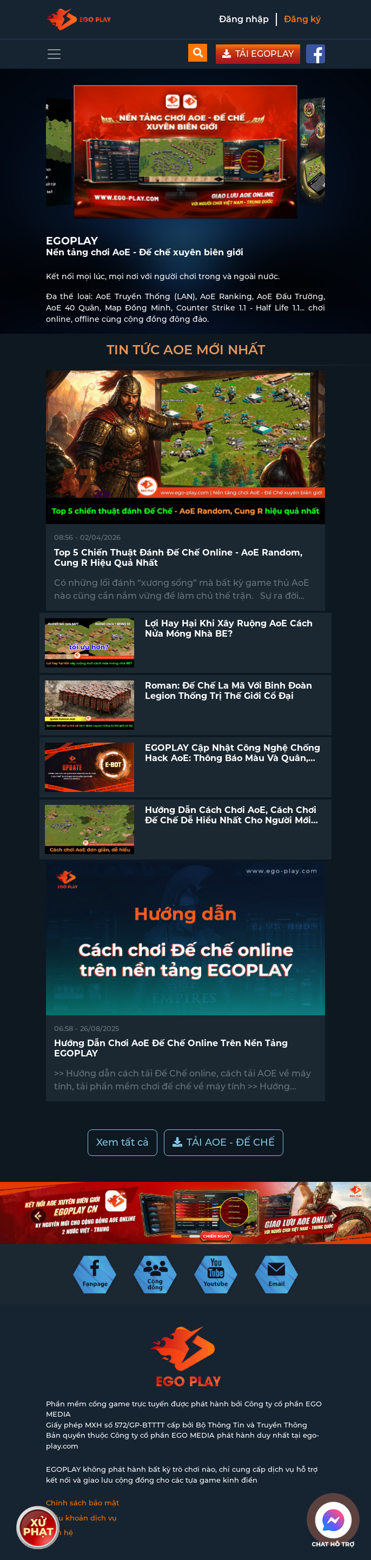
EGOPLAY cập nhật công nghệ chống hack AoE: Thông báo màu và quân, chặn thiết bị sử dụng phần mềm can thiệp (233, 763)
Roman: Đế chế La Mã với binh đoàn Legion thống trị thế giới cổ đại (228, 690)
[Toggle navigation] (54, 54)
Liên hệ (59, 1532)
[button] (176, 1236)
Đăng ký (302, 19)
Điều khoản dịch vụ (81, 1517)
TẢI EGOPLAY (258, 54)
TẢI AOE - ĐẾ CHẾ (224, 1142)
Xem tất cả (122, 1142)
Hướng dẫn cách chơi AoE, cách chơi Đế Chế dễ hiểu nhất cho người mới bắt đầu (230, 820)
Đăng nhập (244, 19)
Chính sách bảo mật (82, 1502)
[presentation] (38, 1216)
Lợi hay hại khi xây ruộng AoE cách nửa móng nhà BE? (229, 628)
